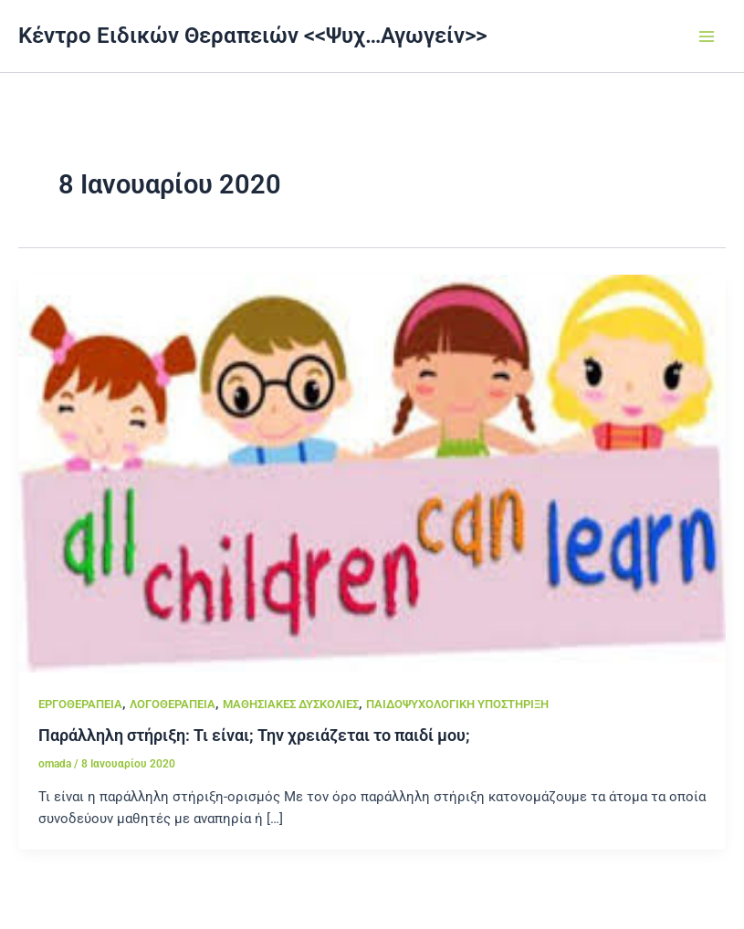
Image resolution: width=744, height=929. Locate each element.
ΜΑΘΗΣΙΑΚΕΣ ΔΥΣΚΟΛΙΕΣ (291, 704)
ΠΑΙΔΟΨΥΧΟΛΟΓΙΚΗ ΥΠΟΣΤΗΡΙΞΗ (457, 704)
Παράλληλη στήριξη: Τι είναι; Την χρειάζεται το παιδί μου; (254, 735)
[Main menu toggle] (706, 36)
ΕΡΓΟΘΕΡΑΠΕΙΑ (80, 704)
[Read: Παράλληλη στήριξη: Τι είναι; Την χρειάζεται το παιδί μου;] (372, 472)
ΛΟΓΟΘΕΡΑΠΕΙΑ (172, 704)
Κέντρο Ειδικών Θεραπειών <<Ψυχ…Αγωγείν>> (252, 35)
